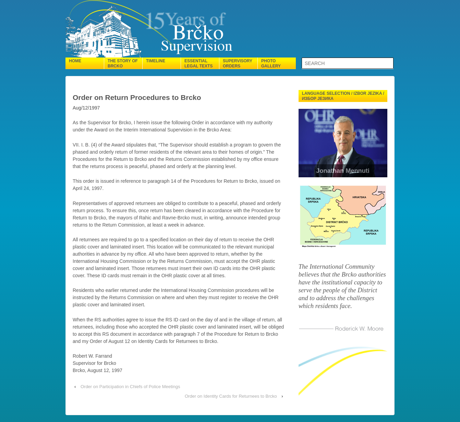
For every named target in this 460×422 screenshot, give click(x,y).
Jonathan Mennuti (343, 171)
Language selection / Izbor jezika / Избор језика (343, 96)
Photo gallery (271, 63)
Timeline (155, 61)
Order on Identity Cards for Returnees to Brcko (231, 396)
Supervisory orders (237, 63)
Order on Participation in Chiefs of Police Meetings (130, 386)
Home (75, 61)
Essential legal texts (198, 63)
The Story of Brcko (123, 63)
